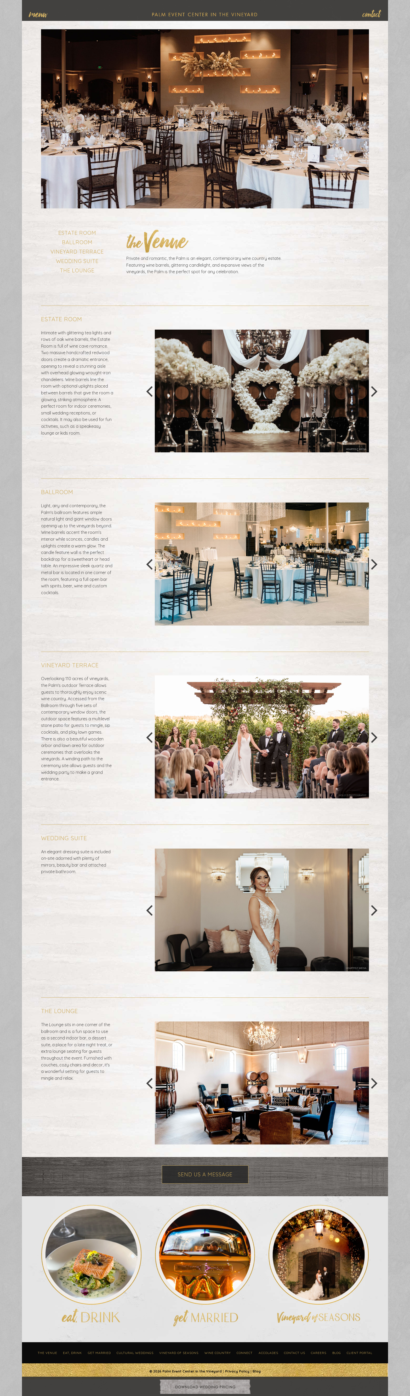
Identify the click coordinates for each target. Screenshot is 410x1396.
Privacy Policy (237, 1371)
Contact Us (294, 1353)
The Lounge (77, 270)
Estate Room (77, 233)
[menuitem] (40, 13)
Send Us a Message (205, 1174)
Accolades (268, 1353)
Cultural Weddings (135, 1353)
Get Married (99, 1353)
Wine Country (217, 1353)
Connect (245, 1353)
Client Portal (359, 1353)
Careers (318, 1353)
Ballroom (77, 242)
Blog (336, 1353)
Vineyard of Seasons (178, 1353)
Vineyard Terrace (77, 251)
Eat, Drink (72, 1353)
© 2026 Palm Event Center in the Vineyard (185, 1371)
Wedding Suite (77, 261)
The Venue (47, 1353)
